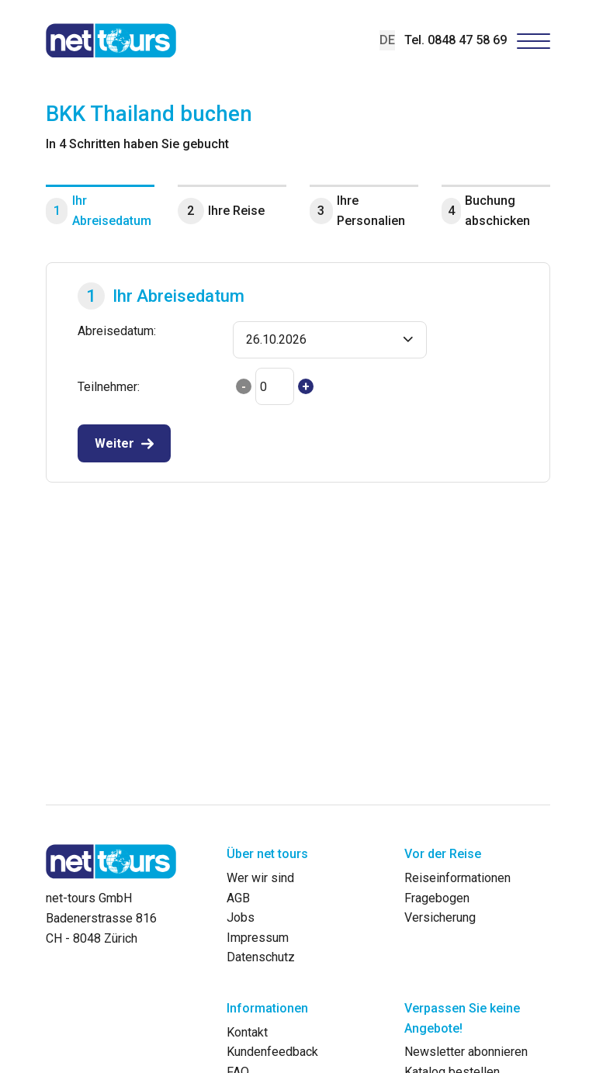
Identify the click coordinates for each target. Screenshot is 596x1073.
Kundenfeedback (272, 1051)
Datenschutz (261, 957)
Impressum (258, 937)
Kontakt (247, 1032)
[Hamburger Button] (534, 40)
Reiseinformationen (457, 878)
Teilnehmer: (109, 386)
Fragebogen (437, 898)
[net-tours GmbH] (111, 40)
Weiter (114, 443)
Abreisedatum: (117, 331)
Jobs (241, 917)
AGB (238, 898)
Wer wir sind (260, 878)
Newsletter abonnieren (466, 1051)
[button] (330, 339)
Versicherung (440, 917)
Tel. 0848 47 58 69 (455, 40)
